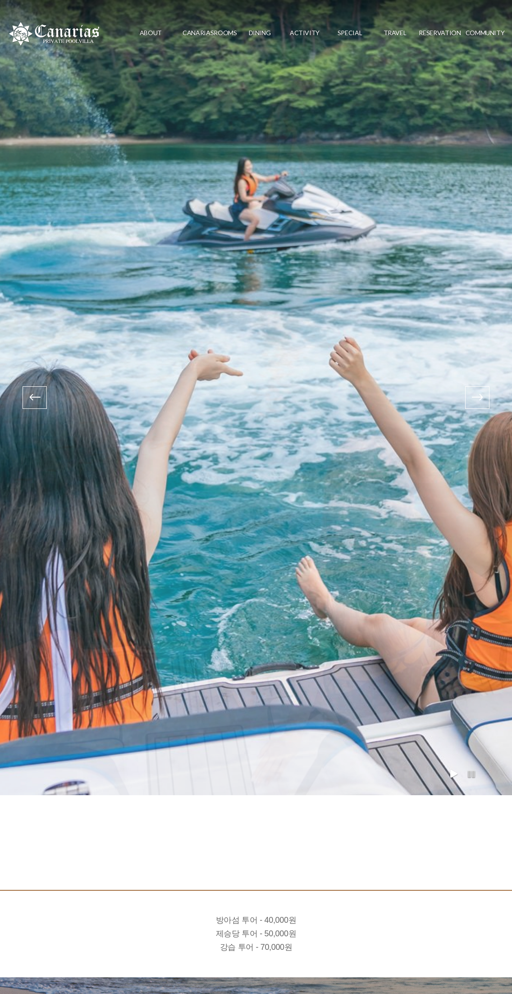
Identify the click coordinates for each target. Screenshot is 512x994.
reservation (440, 33)
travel (395, 33)
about (151, 33)
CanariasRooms (205, 33)
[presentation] (35, 397)
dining (260, 33)
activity (305, 33)
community (485, 33)
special (350, 33)
